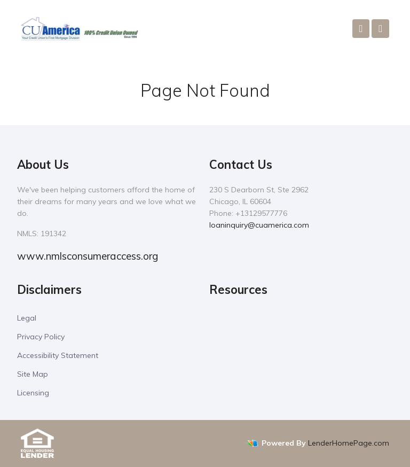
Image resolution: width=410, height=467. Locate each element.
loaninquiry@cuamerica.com (259, 225)
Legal (26, 318)
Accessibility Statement (57, 355)
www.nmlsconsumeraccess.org (87, 256)
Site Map (32, 374)
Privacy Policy (41, 336)
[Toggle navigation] (380, 28)
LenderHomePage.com (348, 443)
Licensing (33, 393)
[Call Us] (361, 28)
